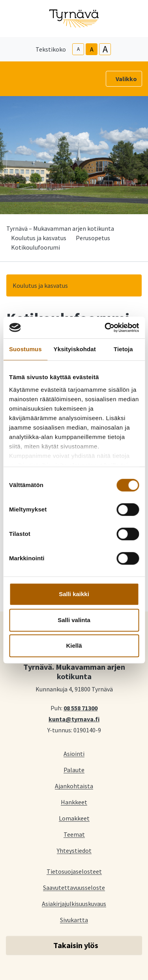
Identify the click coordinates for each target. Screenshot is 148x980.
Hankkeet (74, 802)
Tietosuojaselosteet (74, 871)
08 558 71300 (80, 707)
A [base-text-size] (92, 49)
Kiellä (74, 645)
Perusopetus (93, 238)
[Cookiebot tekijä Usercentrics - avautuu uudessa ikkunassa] (105, 327)
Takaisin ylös (75, 945)
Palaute (74, 769)
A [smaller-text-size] (78, 49)
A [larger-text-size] (105, 49)
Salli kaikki (74, 594)
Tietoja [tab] (123, 349)
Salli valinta (74, 620)
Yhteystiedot (74, 850)
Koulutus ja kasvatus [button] (40, 285)
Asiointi (74, 753)
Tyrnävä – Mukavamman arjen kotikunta (60, 228)
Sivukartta (74, 919)
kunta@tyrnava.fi (74, 718)
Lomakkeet (74, 818)
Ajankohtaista (74, 785)
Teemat (74, 834)
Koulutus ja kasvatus (38, 238)
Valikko (126, 79)
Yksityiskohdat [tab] (75, 349)
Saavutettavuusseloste (74, 887)
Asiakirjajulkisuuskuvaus (74, 903)
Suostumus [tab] (25, 349)
